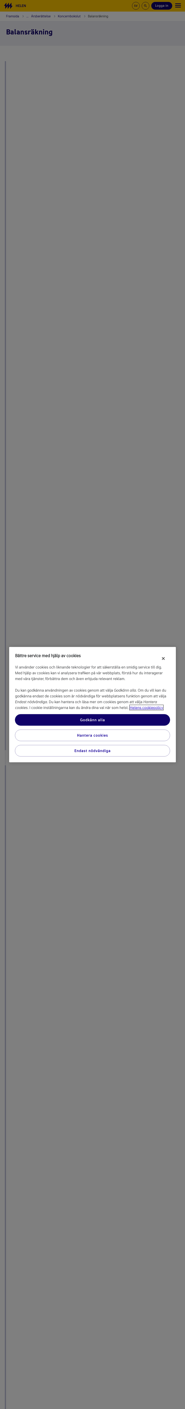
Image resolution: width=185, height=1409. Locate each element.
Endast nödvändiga (92, 750)
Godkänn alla (92, 719)
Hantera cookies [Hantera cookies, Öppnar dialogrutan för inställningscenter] (92, 735)
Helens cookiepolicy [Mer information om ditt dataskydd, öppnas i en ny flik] (146, 707)
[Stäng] (163, 658)
